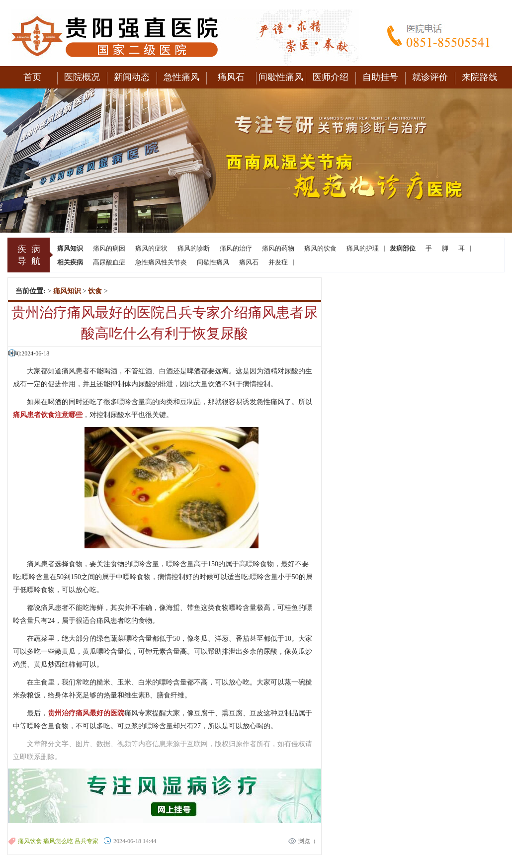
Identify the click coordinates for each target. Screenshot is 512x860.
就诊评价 (430, 77)
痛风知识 (67, 291)
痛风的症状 (151, 248)
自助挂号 (380, 77)
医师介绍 (330, 77)
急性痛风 (181, 77)
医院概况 (82, 77)
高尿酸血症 (109, 262)
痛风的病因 (109, 248)
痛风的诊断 (193, 248)
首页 (32, 77)
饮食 (95, 291)
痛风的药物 (278, 248)
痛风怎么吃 (58, 841)
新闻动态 (132, 77)
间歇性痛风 (280, 77)
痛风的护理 (362, 248)
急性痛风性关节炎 (161, 262)
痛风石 (231, 77)
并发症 (278, 262)
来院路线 (480, 77)
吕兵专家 (86, 841)
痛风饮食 (30, 841)
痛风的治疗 (236, 248)
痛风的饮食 (320, 248)
